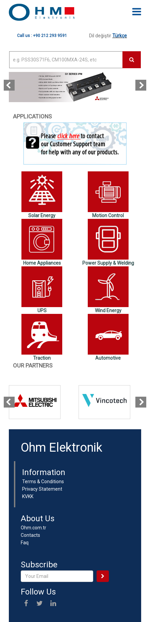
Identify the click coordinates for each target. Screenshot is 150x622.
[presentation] (9, 85)
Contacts (30, 535)
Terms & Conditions (43, 481)
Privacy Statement (42, 489)
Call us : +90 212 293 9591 (42, 35)
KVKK (27, 496)
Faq (25, 542)
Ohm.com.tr (33, 527)
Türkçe (119, 35)
